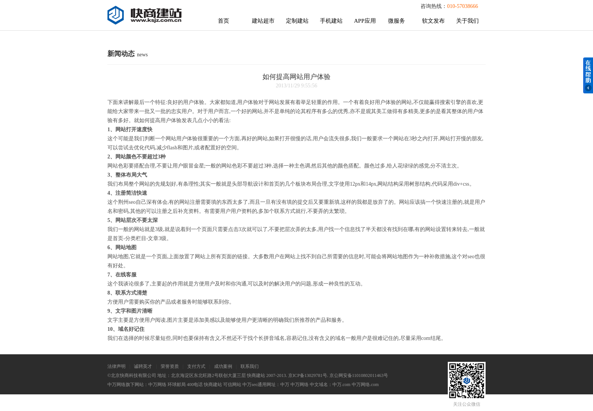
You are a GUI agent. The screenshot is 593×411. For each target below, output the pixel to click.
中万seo (250, 384)
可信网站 (232, 384)
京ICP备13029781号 (307, 375)
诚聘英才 (143, 366)
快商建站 (213, 384)
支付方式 (196, 366)
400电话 (195, 384)
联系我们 (250, 366)
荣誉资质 (170, 366)
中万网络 (157, 384)
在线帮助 (588, 75)
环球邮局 (177, 384)
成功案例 (223, 366)
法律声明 (116, 366)
